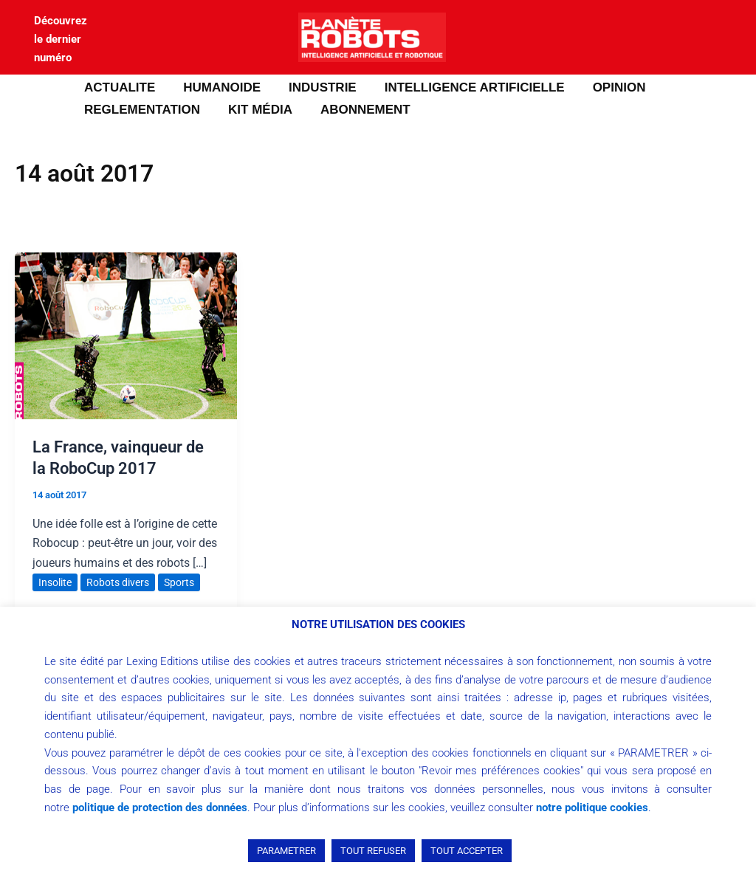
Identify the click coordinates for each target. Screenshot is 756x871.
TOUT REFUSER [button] (373, 850)
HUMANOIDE (217, 87)
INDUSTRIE (315, 87)
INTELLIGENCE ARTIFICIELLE (464, 87)
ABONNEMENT (358, 110)
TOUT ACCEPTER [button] (466, 850)
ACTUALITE (118, 87)
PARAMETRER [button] (286, 850)
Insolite (55, 582)
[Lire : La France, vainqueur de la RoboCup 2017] (126, 335)
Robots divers (117, 582)
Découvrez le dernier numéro (60, 39)
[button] (33, 99)
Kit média (256, 110)
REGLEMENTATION (141, 110)
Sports (179, 582)
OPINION (606, 87)
